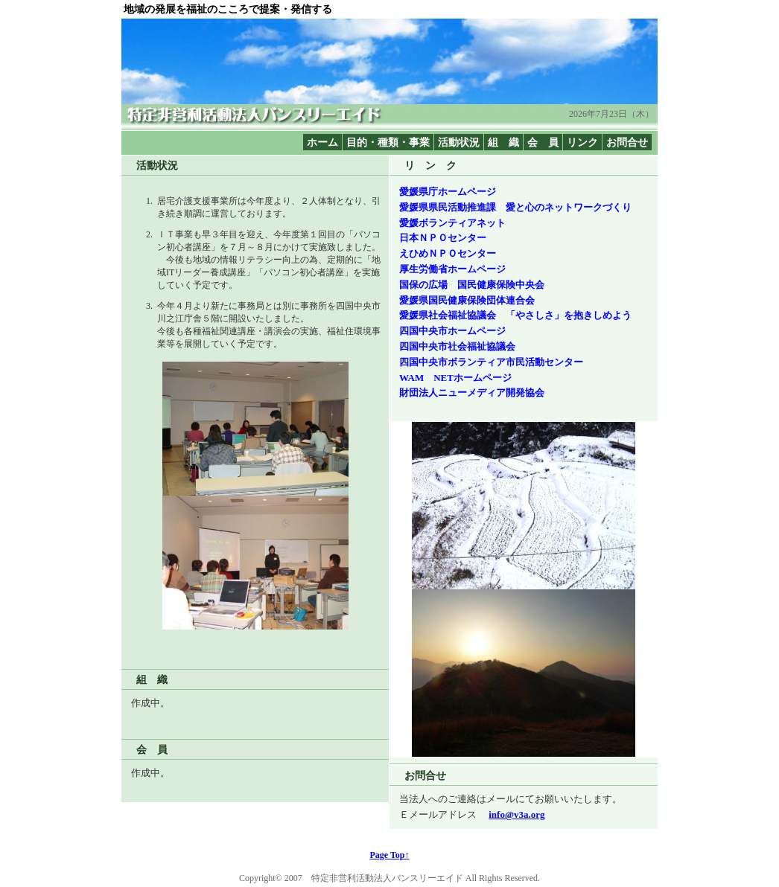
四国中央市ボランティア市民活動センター (491, 362)
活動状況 (459, 142)
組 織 (503, 142)
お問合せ (627, 142)
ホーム (322, 142)
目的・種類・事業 (388, 142)
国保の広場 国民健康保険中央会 (471, 284)
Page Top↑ (389, 855)
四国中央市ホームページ (452, 330)
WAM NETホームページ (455, 377)
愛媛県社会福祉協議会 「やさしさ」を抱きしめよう (515, 315)
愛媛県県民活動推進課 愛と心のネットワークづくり (515, 207)
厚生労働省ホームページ (452, 269)
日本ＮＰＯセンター (442, 237)
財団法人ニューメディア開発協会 (471, 392)
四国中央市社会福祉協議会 (457, 346)
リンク (582, 142)
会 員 (543, 142)
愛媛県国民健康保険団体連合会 (467, 300)
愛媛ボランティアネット (452, 222)
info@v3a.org (516, 814)
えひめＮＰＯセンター (447, 253)
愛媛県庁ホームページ (447, 191)
